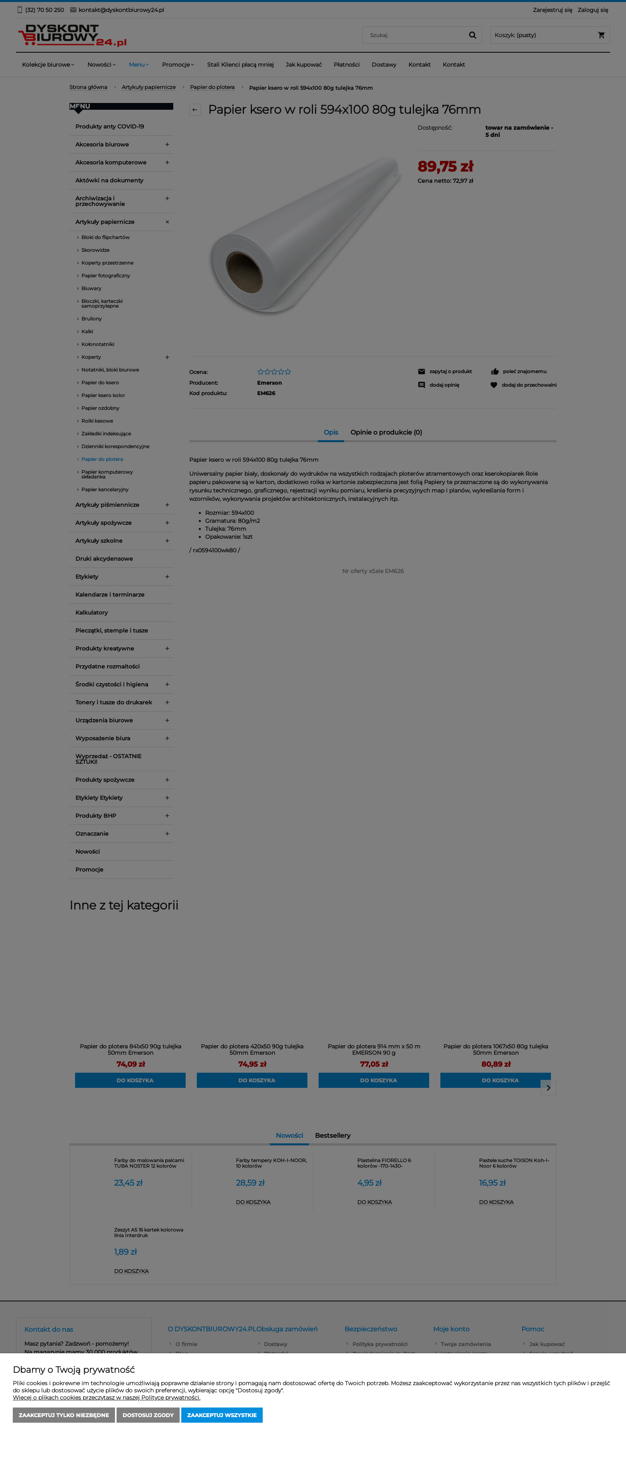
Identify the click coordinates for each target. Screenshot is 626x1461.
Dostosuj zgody (148, 1415)
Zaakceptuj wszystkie (222, 1415)
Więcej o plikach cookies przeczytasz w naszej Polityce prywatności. (106, 1397)
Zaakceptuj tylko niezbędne (64, 1415)
